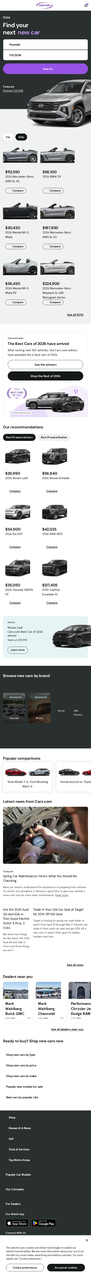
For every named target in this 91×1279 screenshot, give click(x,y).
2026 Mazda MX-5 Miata (17, 234)
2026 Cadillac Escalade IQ (51, 592)
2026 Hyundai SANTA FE (19, 592)
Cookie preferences (25, 1267)
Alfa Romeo (78, 712)
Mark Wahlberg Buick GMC (14, 1008)
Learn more (18, 650)
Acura (61, 710)
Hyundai (14, 718)
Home (6, 17)
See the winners (46, 364)
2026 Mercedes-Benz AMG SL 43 (19, 179)
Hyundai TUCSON (13, 90)
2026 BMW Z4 (52, 176)
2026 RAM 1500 (52, 534)
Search (45, 69)
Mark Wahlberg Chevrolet (46, 1008)
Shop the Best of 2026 (45, 376)
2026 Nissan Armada (55, 478)
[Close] (87, 1240)
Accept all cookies (66, 1267)
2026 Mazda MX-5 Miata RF (17, 290)
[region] (45, 1257)
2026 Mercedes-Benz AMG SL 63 (57, 234)
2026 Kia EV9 (14, 534)
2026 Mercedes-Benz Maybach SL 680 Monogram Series (57, 292)
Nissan (39, 718)
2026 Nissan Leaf (16, 478)
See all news (77, 965)
